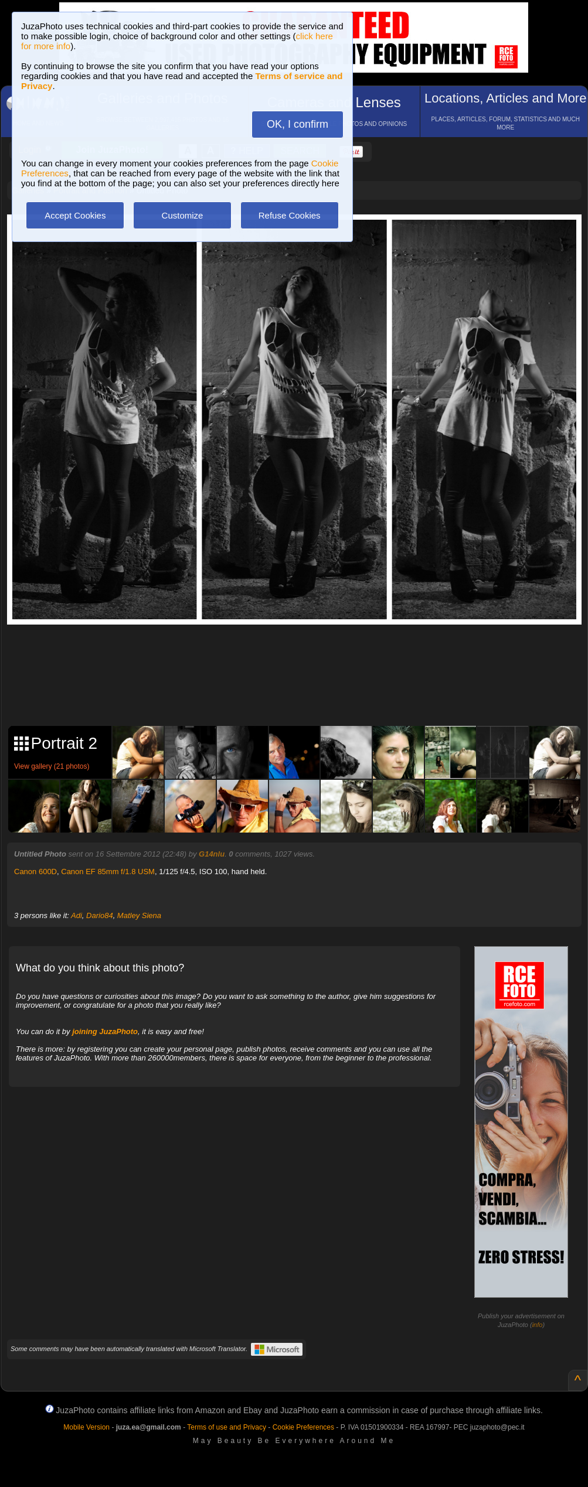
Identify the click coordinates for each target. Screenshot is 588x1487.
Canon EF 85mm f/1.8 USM (108, 871)
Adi (76, 915)
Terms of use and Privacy (226, 1427)
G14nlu (212, 854)
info (537, 1324)
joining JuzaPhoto (105, 1031)
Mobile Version (86, 1427)
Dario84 (99, 915)
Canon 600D (35, 871)
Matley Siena (139, 915)
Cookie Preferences (303, 1427)
